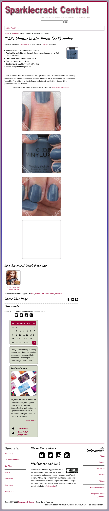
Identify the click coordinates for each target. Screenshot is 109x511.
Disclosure (100, 469)
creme (52, 294)
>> (34, 323)
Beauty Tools (9, 491)
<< (13, 323)
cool (47, 294)
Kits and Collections (12, 460)
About (102, 456)
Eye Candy (9, 454)
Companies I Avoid (97, 487)
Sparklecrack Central (39, 470)
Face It (7, 473)
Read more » (31, 421)
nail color (58, 294)
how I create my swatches (60, 87)
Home (7, 33)
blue (32, 294)
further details (51, 486)
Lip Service (9, 479)
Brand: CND (40, 294)
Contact (101, 462)
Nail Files (15, 33)
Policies (101, 475)
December (23, 44)
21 (28, 44)
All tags (101, 481)
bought (45, 44)
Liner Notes (9, 485)
